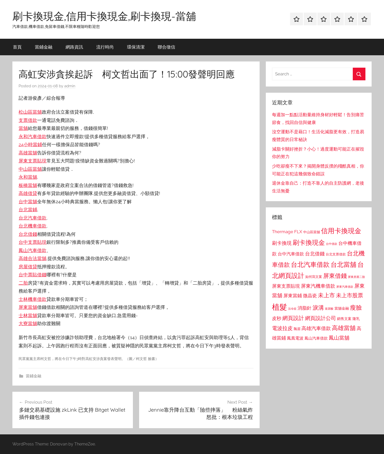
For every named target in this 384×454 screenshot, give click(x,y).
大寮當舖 (28, 323)
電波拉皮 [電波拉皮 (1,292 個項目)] (282, 328)
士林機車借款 (32, 299)
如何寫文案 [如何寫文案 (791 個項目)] (313, 277)
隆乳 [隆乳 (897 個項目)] (356, 319)
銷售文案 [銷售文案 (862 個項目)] (344, 319)
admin (69, 86)
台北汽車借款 (32, 218)
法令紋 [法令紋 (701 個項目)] (292, 308)
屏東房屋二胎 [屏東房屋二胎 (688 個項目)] (356, 276)
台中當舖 (28, 201)
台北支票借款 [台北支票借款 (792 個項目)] (336, 254)
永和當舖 (28, 177)
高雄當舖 (28, 152)
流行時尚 (105, 47)
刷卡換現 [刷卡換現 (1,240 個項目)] (282, 243)
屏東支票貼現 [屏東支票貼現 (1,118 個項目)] (286, 286)
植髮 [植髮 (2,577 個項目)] (279, 306)
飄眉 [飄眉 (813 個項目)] (297, 329)
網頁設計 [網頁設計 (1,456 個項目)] (293, 318)
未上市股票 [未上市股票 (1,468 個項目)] (349, 295)
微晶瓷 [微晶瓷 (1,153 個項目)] (310, 295)
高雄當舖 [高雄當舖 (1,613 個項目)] (344, 328)
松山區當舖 (30, 112)
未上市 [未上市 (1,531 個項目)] (326, 295)
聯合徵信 (166, 47)
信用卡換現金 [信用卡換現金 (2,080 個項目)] (341, 231)
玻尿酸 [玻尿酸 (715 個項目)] (329, 308)
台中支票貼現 (32, 242)
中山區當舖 (30, 169)
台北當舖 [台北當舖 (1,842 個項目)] (343, 264)
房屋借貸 (28, 266)
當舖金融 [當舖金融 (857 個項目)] (341, 308)
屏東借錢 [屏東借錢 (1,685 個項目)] (335, 275)
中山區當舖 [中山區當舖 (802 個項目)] (311, 232)
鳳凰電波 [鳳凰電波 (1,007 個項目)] (295, 338)
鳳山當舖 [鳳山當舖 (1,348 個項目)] (339, 338)
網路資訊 (74, 47)
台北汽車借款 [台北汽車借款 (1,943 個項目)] (310, 264)
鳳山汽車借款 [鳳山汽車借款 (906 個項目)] (316, 338)
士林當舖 (28, 315)
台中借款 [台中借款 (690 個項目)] (331, 243)
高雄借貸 (28, 193)
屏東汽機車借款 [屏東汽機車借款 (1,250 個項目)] (318, 286)
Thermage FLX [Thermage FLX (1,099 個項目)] (287, 231)
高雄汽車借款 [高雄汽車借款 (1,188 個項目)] (316, 328)
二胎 (23, 283)
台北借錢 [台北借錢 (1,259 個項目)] (315, 253)
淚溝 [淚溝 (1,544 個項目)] (318, 307)
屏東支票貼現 (32, 160)
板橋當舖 (28, 185)
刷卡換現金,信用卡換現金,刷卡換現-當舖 (104, 16)
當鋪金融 (43, 47)
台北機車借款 (32, 226)
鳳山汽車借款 (32, 250)
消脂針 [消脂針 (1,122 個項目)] (304, 308)
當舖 (23, 128)
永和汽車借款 (32, 136)
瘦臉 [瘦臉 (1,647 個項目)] (356, 307)
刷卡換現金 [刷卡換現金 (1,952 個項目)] (309, 242)
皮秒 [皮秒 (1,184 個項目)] (276, 318)
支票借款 (28, 120)
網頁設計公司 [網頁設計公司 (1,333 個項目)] (320, 318)
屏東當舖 (28, 307)
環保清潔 (136, 47)
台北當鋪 (28, 209)
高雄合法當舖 (32, 258)
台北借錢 (28, 234)
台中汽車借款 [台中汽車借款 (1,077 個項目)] (291, 253)
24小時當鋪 (30, 144)
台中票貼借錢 (32, 274)
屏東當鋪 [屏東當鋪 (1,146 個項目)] (292, 295)
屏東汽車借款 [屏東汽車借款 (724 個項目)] (344, 286)
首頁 (17, 47)
